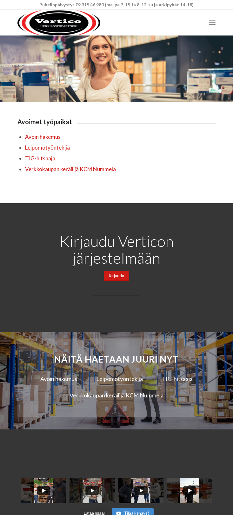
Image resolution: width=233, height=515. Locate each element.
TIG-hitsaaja (40, 158)
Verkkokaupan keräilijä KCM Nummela (70, 169)
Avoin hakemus (43, 136)
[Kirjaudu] (116, 276)
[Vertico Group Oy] (96, 22)
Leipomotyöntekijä (47, 147)
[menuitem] (212, 22)
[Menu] (212, 22)
